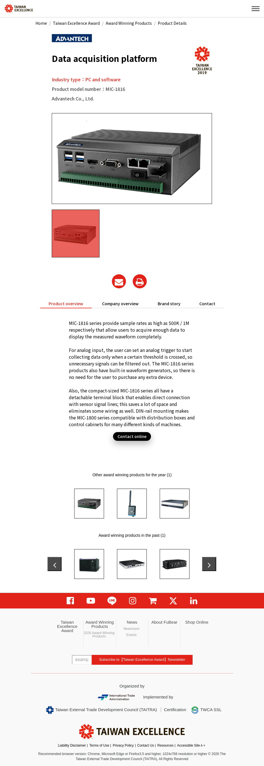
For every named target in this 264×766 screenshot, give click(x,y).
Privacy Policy (123, 745)
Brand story (169, 303)
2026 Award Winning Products (99, 634)
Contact (207, 303)
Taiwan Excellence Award (76, 23)
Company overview (120, 303)
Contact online (132, 436)
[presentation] (55, 564)
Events (131, 635)
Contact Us (145, 745)
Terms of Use (99, 745)
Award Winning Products (129, 23)
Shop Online (197, 622)
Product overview (66, 303)
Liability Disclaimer (72, 745)
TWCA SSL (206, 710)
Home (41, 23)
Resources (165, 745)
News (132, 622)
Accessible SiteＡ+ (191, 745)
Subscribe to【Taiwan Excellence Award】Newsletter (142, 659)
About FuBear (164, 622)
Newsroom (131, 628)
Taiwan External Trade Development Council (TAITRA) (101, 710)
